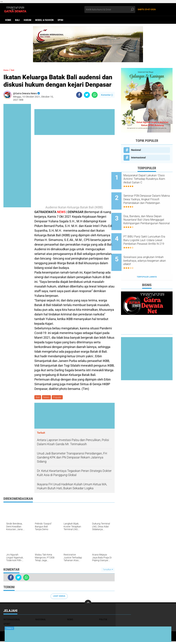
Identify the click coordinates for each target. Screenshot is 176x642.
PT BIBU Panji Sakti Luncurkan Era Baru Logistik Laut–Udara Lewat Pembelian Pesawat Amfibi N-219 (151, 231)
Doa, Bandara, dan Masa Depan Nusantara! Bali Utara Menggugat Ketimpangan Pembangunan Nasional (150, 214)
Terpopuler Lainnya (147, 262)
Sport (6, 624)
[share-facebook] (79, 95)
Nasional (136, 150)
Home (8, 20)
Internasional (138, 157)
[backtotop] (88, 603)
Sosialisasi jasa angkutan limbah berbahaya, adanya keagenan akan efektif (149, 248)
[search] (109, 9)
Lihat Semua (59, 597)
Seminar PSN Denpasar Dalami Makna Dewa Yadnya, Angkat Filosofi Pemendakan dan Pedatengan (150, 196)
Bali (17, 20)
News (47, 397)
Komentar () (107, 95)
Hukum (27, 20)
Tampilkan (108, 570)
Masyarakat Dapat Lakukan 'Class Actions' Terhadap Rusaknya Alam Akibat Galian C (151, 179)
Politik (103, 620)
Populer (59, 397)
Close (9, 628)
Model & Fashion (44, 20)
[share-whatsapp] (95, 95)
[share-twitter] (87, 95)
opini (60, 20)
